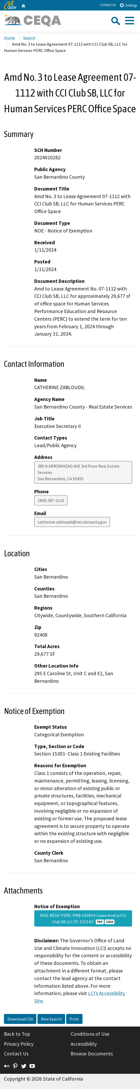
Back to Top (17, 1034)
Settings (128, 5)
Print (74, 1019)
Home (9, 37)
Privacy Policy (18, 1044)
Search (29, 37)
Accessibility (84, 1044)
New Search (51, 1019)
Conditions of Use (90, 1034)
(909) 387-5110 (51, 500)
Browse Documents (92, 1053)
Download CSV (20, 1019)
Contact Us (108, 5)
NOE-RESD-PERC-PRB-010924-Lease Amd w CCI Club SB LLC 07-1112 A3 (83, 918)
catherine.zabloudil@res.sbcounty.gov (72, 522)
